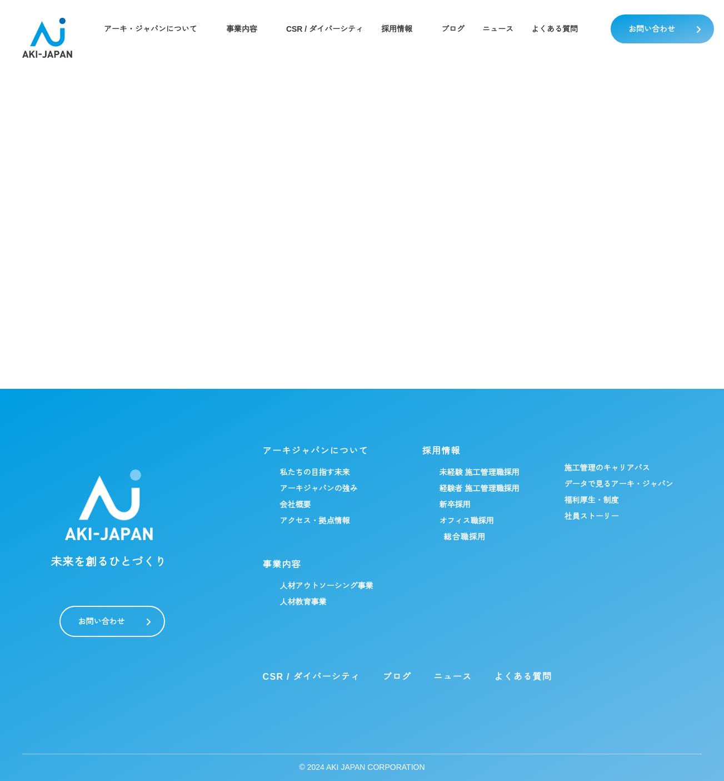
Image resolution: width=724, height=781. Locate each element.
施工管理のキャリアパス (607, 467)
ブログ (454, 28)
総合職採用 (465, 536)
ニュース (499, 28)
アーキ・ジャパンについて (150, 28)
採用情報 (397, 28)
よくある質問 (555, 28)
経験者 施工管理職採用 (480, 488)
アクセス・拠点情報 (315, 520)
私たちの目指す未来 (315, 472)
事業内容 (241, 28)
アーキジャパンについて (315, 451)
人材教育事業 (303, 601)
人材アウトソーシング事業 (326, 585)
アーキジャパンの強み (319, 488)
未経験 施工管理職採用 (480, 472)
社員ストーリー (592, 516)
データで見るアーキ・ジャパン (619, 484)
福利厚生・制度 (592, 500)
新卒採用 (455, 504)
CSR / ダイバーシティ (325, 28)
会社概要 (295, 504)
